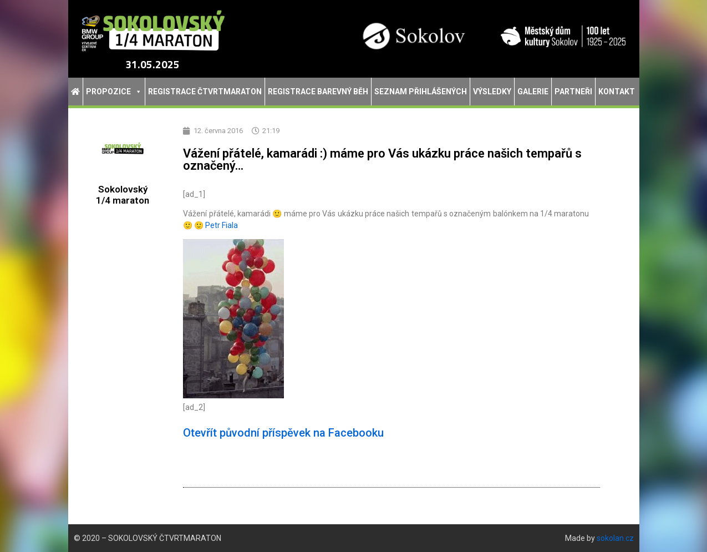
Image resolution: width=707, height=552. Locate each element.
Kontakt (616, 91)
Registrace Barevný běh (318, 91)
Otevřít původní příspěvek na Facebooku (283, 432)
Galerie (532, 91)
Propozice (114, 91)
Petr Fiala (221, 225)
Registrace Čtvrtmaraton (205, 91)
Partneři (573, 91)
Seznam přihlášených (420, 91)
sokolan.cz (615, 538)
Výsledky (492, 91)
